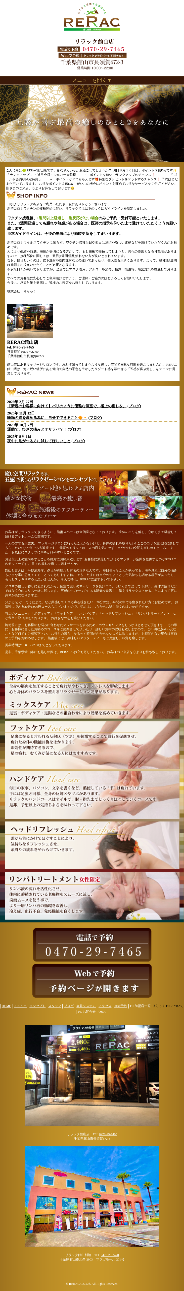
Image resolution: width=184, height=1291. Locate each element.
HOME (6, 1006)
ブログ (134, 406)
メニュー (20, 1006)
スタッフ (54, 1006)
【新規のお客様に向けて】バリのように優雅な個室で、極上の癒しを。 (67, 406)
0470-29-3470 (110, 1255)
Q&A (101, 1011)
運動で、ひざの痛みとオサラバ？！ (37, 429)
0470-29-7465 (23, 347)
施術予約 (120, 1006)
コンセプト (37, 1006)
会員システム (86, 1006)
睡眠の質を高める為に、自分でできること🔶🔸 (47, 418)
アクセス (104, 1006)
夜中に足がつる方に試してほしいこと (39, 441)
